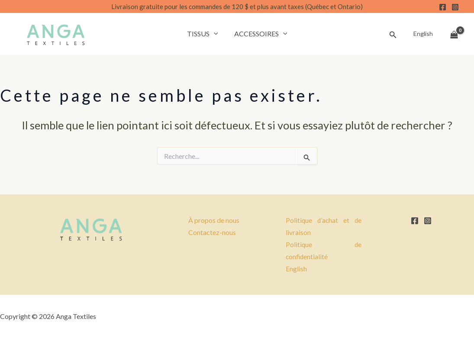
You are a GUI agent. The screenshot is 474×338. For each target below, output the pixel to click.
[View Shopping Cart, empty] (454, 33)
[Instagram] (455, 7)
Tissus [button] (203, 34)
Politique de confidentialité (323, 251)
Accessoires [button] (259, 34)
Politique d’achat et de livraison (323, 226)
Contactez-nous (212, 232)
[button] (214, 34)
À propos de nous (213, 220)
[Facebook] (442, 7)
